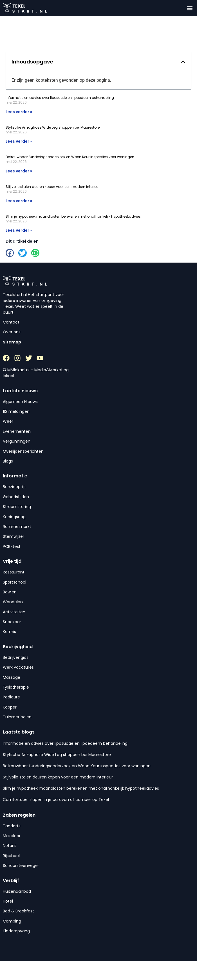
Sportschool (14, 582)
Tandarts (12, 826)
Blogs (8, 461)
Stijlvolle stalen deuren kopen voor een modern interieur (53, 186)
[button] (189, 8)
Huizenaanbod (17, 891)
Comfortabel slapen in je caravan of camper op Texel (56, 799)
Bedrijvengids (15, 657)
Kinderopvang (16, 931)
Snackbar (12, 622)
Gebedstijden (16, 497)
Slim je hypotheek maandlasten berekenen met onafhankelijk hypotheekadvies (73, 216)
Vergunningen (16, 441)
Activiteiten (14, 612)
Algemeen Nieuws (20, 401)
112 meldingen (16, 411)
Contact (11, 322)
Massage (11, 677)
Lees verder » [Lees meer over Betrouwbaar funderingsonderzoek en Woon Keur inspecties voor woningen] (19, 171)
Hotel (8, 901)
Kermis (9, 631)
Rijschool (11, 855)
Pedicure (11, 697)
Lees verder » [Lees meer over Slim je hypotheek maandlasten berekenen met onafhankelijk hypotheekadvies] (19, 230)
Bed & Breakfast (18, 911)
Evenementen (17, 431)
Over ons (12, 332)
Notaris (9, 845)
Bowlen (10, 592)
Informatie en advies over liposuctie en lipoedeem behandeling (60, 97)
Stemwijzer (13, 536)
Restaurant (13, 572)
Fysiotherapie (16, 687)
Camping (12, 921)
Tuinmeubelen (17, 717)
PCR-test (12, 546)
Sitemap (12, 342)
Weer (8, 421)
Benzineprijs (14, 486)
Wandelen (13, 602)
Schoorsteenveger (21, 865)
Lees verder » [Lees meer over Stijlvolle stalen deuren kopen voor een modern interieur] (19, 201)
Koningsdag (14, 517)
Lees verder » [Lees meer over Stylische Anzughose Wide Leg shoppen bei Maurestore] (19, 141)
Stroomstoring (17, 506)
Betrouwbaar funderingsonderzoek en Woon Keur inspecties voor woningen (70, 156)
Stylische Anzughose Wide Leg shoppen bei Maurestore (53, 127)
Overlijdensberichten (23, 451)
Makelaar (12, 836)
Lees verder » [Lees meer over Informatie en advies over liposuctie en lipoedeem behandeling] (19, 112)
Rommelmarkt (17, 526)
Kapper (10, 707)
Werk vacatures (18, 667)
